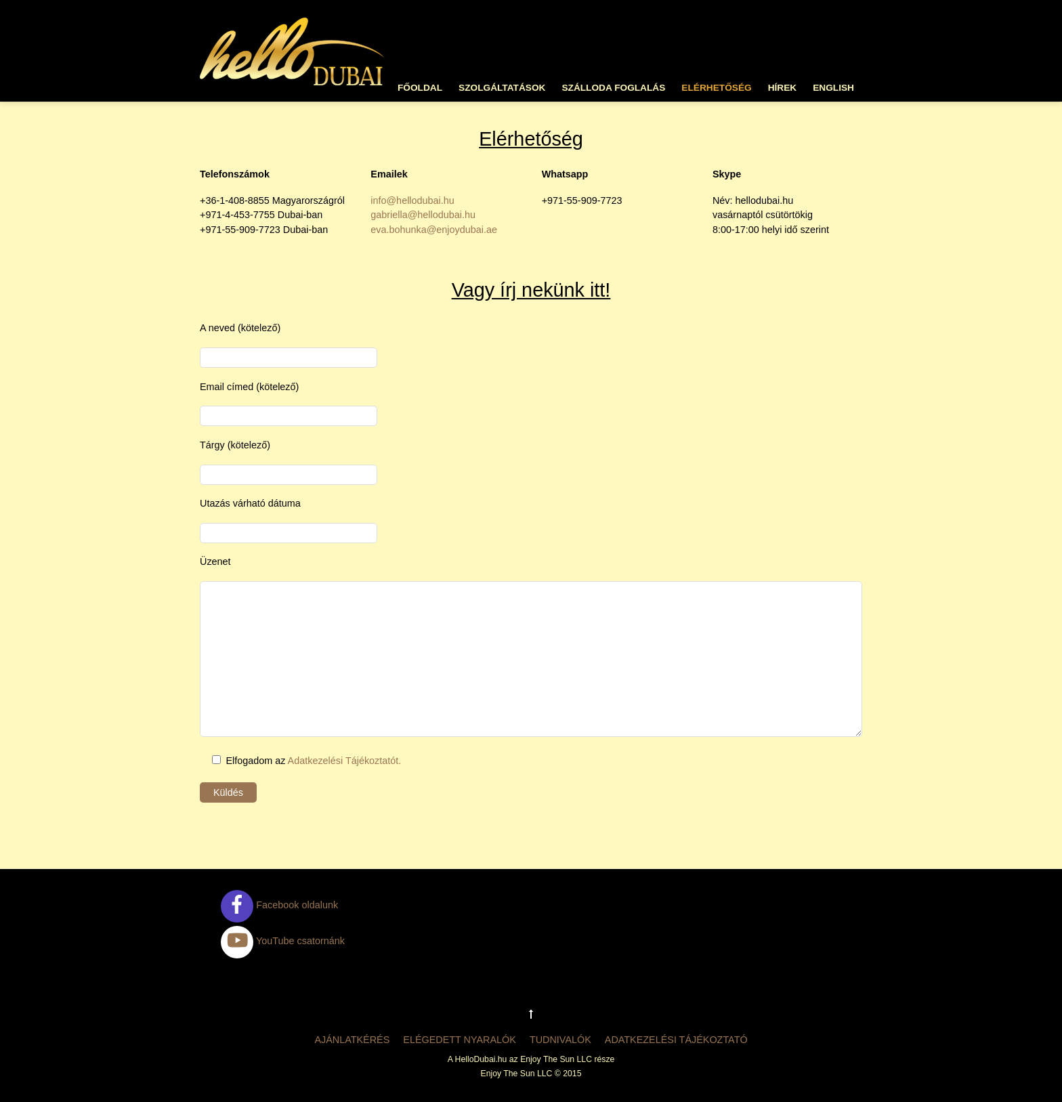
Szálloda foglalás (613, 88)
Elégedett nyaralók (459, 1039)
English (833, 88)
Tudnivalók (560, 1039)
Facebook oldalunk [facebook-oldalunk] (279, 904)
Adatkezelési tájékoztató (676, 1039)
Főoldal (420, 88)
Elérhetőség (716, 88)
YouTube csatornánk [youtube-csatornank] (283, 940)
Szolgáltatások (502, 88)
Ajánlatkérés (351, 1039)
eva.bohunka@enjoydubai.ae (433, 229)
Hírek (782, 88)
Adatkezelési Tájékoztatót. (345, 760)
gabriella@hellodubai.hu (422, 214)
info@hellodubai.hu (412, 200)
